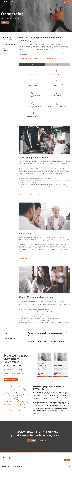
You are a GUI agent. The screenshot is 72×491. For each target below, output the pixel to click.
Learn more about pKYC (25, 258)
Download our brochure (51, 58)
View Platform (37, 413)
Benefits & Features (7, 37)
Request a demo (31, 440)
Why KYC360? (11, 460)
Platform (17, 460)
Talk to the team (42, 440)
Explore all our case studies (11, 379)
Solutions (23, 460)
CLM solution (45, 249)
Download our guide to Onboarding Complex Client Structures (33, 194)
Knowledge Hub (6, 50)
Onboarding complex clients (9, 39)
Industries (29, 460)
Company (60, 2)
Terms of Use (51, 460)
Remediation (32, 2)
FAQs (4, 48)
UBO (26, 163)
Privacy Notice (59, 460)
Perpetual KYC (6, 42)
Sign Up (67, 460)
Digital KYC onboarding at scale (9, 45)
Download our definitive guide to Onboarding (29, 58)
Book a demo (5, 22)
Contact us (68, 2)
